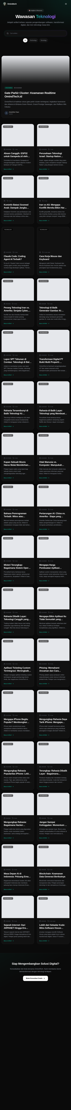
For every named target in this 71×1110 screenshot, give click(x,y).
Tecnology (44, 40)
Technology (33, 40)
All (25, 40)
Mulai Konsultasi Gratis (35, 978)
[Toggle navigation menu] (66, 4)
